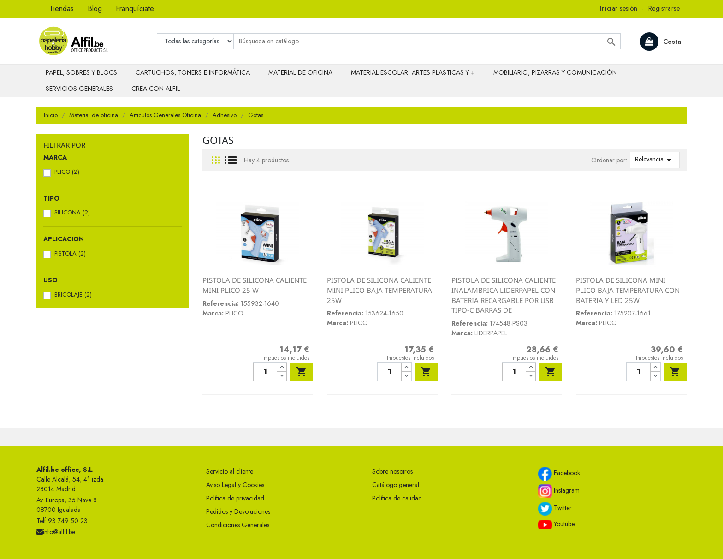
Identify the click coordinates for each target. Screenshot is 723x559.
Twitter (555, 509)
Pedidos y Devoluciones (238, 511)
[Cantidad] (265, 372)
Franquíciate (135, 8)
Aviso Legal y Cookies (235, 484)
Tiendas (61, 8)
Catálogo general (395, 484)
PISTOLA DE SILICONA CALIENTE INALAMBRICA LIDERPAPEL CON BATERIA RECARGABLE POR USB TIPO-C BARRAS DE (503, 295)
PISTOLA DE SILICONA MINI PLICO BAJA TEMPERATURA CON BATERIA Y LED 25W (628, 289)
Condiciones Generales (237, 524)
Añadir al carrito (301, 371)
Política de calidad (397, 498)
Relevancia (655, 160)
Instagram (559, 491)
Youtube (556, 524)
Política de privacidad (235, 498)
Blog (95, 8)
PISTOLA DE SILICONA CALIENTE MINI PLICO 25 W (254, 285)
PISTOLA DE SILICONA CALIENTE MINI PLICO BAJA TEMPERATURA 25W (379, 289)
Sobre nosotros (392, 471)
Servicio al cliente (229, 471)
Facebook (559, 474)
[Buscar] (427, 41)
